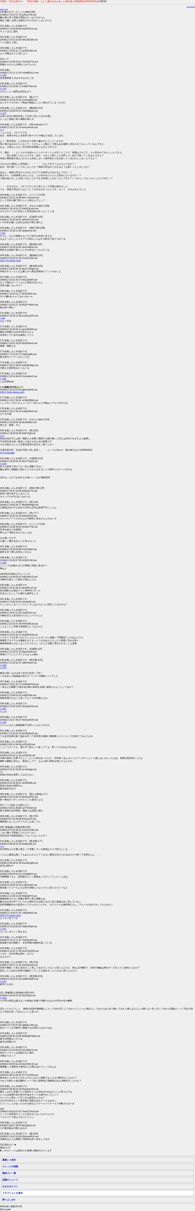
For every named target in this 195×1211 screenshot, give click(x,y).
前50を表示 (4, 9)
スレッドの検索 (10, 1166)
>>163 (3, 665)
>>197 (3, 709)
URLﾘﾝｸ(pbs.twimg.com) (12, 392)
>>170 (3, 668)
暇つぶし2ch (8, 1199)
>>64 (2, 233)
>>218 (3, 998)
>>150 (3, 464)
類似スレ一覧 (9, 1173)
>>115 (3, 89)
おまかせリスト (10, 1186)
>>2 (2, 436)
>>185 (3, 563)
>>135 (3, 75)
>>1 (2, 846)
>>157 (3, 113)
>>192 (3, 722)
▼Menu (192, 7)
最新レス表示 (9, 1160)
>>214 (3, 929)
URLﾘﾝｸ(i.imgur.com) (10, 261)
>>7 (2, 130)
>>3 (2, 321)
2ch (188, 7)
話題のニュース (10, 1180)
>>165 (3, 379)
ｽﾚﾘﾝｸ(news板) (7, 453)
